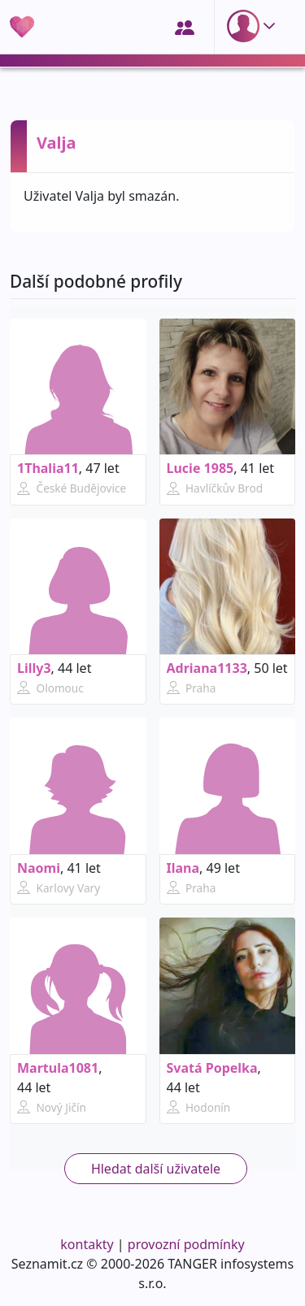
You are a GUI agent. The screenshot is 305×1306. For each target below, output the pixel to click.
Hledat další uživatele (155, 1169)
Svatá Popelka (212, 1068)
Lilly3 (34, 668)
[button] (254, 26)
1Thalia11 (48, 468)
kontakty (86, 1244)
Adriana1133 (207, 668)
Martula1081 (57, 1068)
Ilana (183, 868)
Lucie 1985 (200, 468)
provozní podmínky (186, 1244)
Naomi (38, 868)
